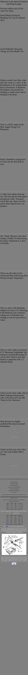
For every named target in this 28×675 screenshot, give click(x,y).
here (3, 479)
